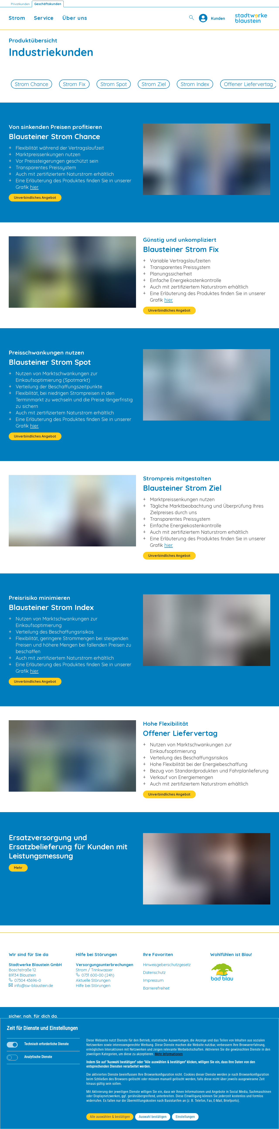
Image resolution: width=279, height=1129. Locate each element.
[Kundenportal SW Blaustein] (218, 18)
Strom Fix (74, 84)
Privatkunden (20, 4)
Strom (17, 18)
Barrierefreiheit (156, 988)
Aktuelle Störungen (93, 980)
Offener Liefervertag (248, 84)
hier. (34, 187)
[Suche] (191, 18)
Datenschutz (154, 972)
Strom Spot (113, 84)
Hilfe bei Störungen (93, 985)
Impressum (153, 980)
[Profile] (205, 18)
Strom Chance (31, 84)
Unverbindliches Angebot (35, 197)
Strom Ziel (154, 84)
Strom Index (195, 84)
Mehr (18, 867)
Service (44, 18)
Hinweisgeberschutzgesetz (167, 964)
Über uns (74, 18)
